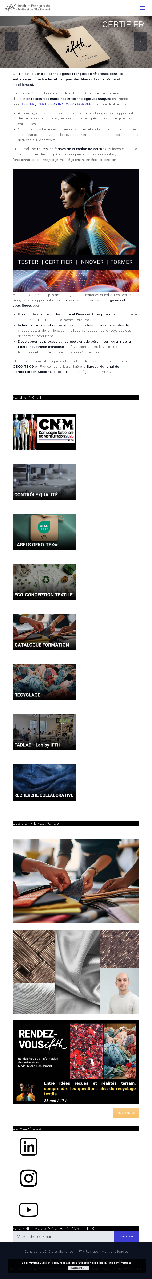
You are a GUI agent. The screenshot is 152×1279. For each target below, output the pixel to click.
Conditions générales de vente (48, 1251)
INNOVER (66, 104)
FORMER (84, 104)
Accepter (79, 1268)
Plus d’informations (119, 1263)
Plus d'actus (126, 1113)
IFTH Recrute (87, 1251)
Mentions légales (115, 1251)
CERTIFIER (46, 104)
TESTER (28, 104)
